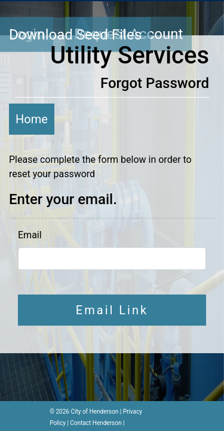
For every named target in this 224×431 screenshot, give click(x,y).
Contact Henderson (95, 423)
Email (30, 235)
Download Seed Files (75, 34)
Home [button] (32, 119)
